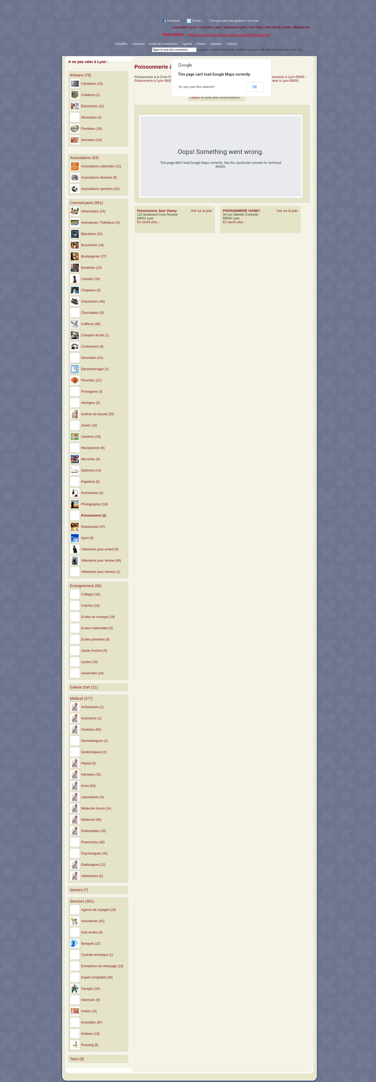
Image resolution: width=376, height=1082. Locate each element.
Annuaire (216, 44)
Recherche (301, 27)
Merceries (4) (90, 459)
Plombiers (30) (91, 129)
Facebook (173, 21)
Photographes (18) (94, 504)
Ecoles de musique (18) (98, 617)
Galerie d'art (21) (84, 687)
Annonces (138, 44)
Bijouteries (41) (92, 234)
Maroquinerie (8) (93, 448)
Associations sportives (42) (100, 189)
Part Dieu (256, 27)
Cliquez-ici (197, 97)
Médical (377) (81, 698)
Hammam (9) (90, 1000)
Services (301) (82, 901)
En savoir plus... (148, 222)
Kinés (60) (88, 786)
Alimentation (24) (93, 211)
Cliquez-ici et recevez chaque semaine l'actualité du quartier (229, 35)
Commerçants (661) (86, 203)
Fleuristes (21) (91, 380)
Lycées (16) (89, 662)
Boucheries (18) (92, 245)
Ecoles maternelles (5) (97, 628)
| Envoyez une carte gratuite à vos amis (234, 21)
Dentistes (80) (91, 729)
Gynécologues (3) (94, 752)
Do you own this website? (197, 87)
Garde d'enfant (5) (94, 651)
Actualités (121, 44)
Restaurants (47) (93, 527)
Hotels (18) (89, 1011)
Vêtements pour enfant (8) (99, 549)
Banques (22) (90, 943)
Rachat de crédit (278, 27)
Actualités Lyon (184, 27)
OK (254, 87)
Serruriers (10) (91, 140)
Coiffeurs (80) (90, 324)
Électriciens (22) (92, 106)
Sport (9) (87, 538)
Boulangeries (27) (94, 256)
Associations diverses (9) (99, 177)
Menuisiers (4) (91, 117)
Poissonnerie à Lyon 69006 (154, 81)
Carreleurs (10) (92, 84)
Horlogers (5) (90, 403)
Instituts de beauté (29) (97, 414)
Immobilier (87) (92, 1022)
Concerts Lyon (210, 27)
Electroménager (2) (95, 369)
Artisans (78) (80, 75)
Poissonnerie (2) (93, 515)
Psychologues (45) (94, 853)
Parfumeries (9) (92, 493)
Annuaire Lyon (235, 27)
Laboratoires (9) (92, 797)
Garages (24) (90, 989)
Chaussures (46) (93, 301)
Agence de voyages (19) (98, 910)
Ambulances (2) (92, 707)
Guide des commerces (163, 44)
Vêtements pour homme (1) (100, 572)
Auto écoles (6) (92, 932)
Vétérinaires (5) (92, 876)
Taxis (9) (77, 1059)
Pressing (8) (90, 1045)
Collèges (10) (90, 594)
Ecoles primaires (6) (95, 639)
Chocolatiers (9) (92, 313)
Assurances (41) (93, 921)
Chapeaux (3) (91, 290)
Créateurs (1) (90, 95)
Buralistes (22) (91, 268)
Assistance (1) (91, 718)
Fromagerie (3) (91, 391)
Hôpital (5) (88, 763)
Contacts (231, 44)
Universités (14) (92, 673)
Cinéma (201, 44)
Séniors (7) (79, 890)
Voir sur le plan (201, 211)
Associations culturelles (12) (101, 166)
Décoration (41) (92, 358)
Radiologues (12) (93, 865)
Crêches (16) (90, 606)
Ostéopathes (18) (93, 831)
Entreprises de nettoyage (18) (102, 966)
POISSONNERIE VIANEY (241, 211)
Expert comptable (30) (97, 977)
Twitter (196, 21)
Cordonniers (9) (92, 346)
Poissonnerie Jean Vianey (157, 211)
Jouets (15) (89, 425)
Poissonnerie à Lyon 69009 (279, 81)
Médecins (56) (91, 820)
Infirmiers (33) (91, 774)
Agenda (186, 44)
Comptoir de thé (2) (95, 335)
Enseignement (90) (86, 586)
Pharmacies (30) (93, 842)
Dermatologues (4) (94, 741)
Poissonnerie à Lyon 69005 (285, 77)
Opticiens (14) (91, 470)
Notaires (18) (90, 1034)
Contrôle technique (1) (97, 955)
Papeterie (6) (90, 482)
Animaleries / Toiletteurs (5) (100, 223)
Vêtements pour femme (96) (101, 560)
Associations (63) (84, 158)
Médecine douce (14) (96, 808)
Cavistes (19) (90, 279)
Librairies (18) (91, 437)
